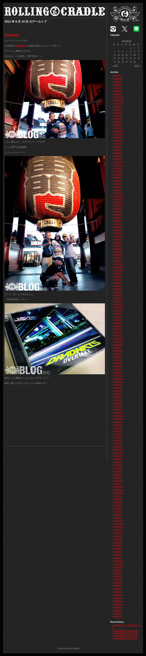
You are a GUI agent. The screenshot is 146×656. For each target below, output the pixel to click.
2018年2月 (118, 295)
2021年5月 (118, 181)
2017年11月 (118, 304)
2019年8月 (118, 239)
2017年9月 (118, 311)
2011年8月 (118, 536)
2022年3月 (118, 153)
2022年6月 (118, 144)
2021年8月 (118, 175)
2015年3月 (118, 403)
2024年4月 (118, 85)
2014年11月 (118, 416)
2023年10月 (118, 103)
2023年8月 (118, 110)
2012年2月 (118, 518)
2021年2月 (118, 190)
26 (119, 62)
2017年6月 (118, 320)
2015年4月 (118, 400)
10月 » (137, 65)
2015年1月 (118, 409)
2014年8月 (118, 425)
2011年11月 (118, 527)
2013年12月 (118, 450)
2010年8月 (118, 573)
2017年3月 (118, 329)
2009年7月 (118, 614)
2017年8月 (118, 314)
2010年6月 (118, 580)
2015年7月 (118, 391)
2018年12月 (118, 264)
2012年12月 (118, 487)
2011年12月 (118, 524)
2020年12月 (118, 196)
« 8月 (115, 65)
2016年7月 (118, 354)
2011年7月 (118, 539)
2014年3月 (118, 440)
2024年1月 (118, 94)
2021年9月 (118, 171)
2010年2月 (118, 592)
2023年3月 (118, 122)
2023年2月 (118, 125)
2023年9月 (118, 106)
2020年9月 (118, 205)
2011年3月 (118, 552)
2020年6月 (118, 212)
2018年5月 (118, 286)
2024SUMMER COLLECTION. (126, 631)
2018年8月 (118, 277)
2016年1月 (118, 372)
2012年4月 (118, 512)
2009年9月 (118, 607)
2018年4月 (118, 289)
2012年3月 (118, 515)
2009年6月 (118, 617)
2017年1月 (118, 335)
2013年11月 (118, 453)
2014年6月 (118, 431)
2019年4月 (118, 252)
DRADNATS (12, 35)
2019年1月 (118, 261)
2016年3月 (118, 366)
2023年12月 (118, 97)
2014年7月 (118, 428)
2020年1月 (118, 227)
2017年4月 (118, 326)
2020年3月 (118, 221)
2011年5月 (118, 546)
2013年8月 (118, 462)
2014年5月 (118, 434)
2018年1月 (118, 298)
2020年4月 (118, 218)
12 (119, 55)
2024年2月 (118, 91)
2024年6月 (118, 79)
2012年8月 (118, 499)
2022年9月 (118, 140)
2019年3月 (118, 255)
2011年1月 (118, 558)
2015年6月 (118, 394)
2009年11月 (118, 601)
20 (123, 58)
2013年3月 (118, 477)
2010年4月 (118, 586)
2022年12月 (118, 131)
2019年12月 (118, 230)
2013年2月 (118, 481)
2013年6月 (118, 468)
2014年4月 (118, 437)
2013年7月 (118, 465)
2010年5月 (118, 583)
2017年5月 (118, 323)
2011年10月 (118, 530)
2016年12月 (118, 338)
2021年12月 (118, 162)
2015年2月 (118, 406)
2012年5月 (118, 508)
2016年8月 (118, 351)
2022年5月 (118, 147)
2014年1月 (118, 447)
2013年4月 (118, 474)
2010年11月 (118, 564)
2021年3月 (118, 187)
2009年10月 (118, 604)
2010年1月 (118, 595)
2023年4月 (118, 119)
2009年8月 (118, 610)
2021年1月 (118, 193)
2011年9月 (118, 533)
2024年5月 (118, 82)
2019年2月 (118, 258)
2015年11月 (118, 379)
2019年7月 (118, 243)
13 (123, 55)
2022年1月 (118, 159)
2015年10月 (118, 382)
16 (135, 55)
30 (135, 62)
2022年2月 (118, 156)
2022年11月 (118, 134)
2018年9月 (118, 273)
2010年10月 (118, 567)
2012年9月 (118, 496)
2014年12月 (118, 413)
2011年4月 (118, 549)
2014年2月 (118, 443)
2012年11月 (118, 490)
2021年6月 (118, 178)
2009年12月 (118, 598)
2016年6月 (118, 357)
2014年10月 (118, 419)
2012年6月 (118, 505)
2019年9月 (118, 236)
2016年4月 (118, 363)
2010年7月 (118, 576)
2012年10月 (118, 493)
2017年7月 (118, 317)
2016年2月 (118, 369)
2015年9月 (118, 385)
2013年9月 (118, 459)
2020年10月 (118, 202)
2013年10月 (118, 456)
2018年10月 (118, 270)
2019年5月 (118, 249)
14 (127, 55)
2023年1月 (118, 128)
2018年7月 (118, 280)
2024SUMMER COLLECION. (125, 638)
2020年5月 (118, 215)
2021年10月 (118, 168)
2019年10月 (118, 233)
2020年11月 (118, 199)
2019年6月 (118, 246)
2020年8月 (118, 209)
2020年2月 (118, 224)
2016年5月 (118, 360)
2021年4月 (118, 184)
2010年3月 (118, 589)
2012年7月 (118, 502)
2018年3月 (118, 292)
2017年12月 (118, 301)
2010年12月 (118, 561)
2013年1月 (118, 484)
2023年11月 (118, 100)
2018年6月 (118, 283)
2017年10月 (118, 307)
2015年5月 (118, 397)
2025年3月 (118, 76)
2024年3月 (118, 88)
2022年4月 (118, 150)
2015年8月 (118, 388)
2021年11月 (118, 165)
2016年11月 (118, 341)
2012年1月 (118, 521)
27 (123, 62)
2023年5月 (118, 116)
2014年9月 (118, 422)
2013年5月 (118, 471)
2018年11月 (118, 267)
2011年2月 (118, 555)
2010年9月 (118, 570)
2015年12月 (118, 375)
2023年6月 (118, 113)
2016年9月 (118, 348)
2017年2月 (118, 332)
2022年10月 (118, 137)
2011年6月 (118, 542)
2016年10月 (118, 345)
